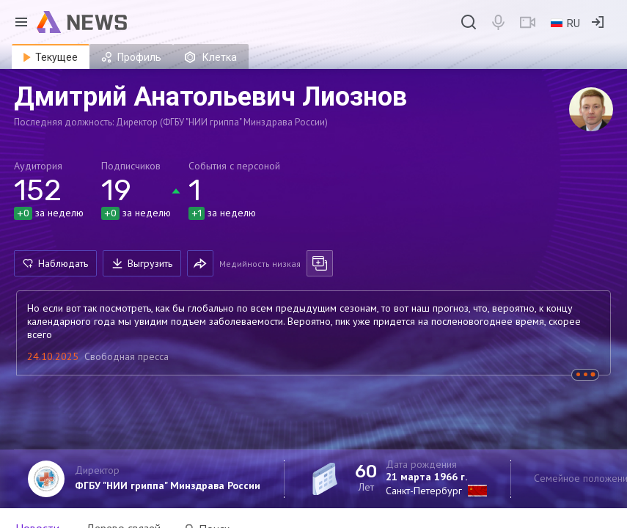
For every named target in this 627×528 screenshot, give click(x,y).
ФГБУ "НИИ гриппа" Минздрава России (167, 485)
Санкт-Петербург (424, 490)
